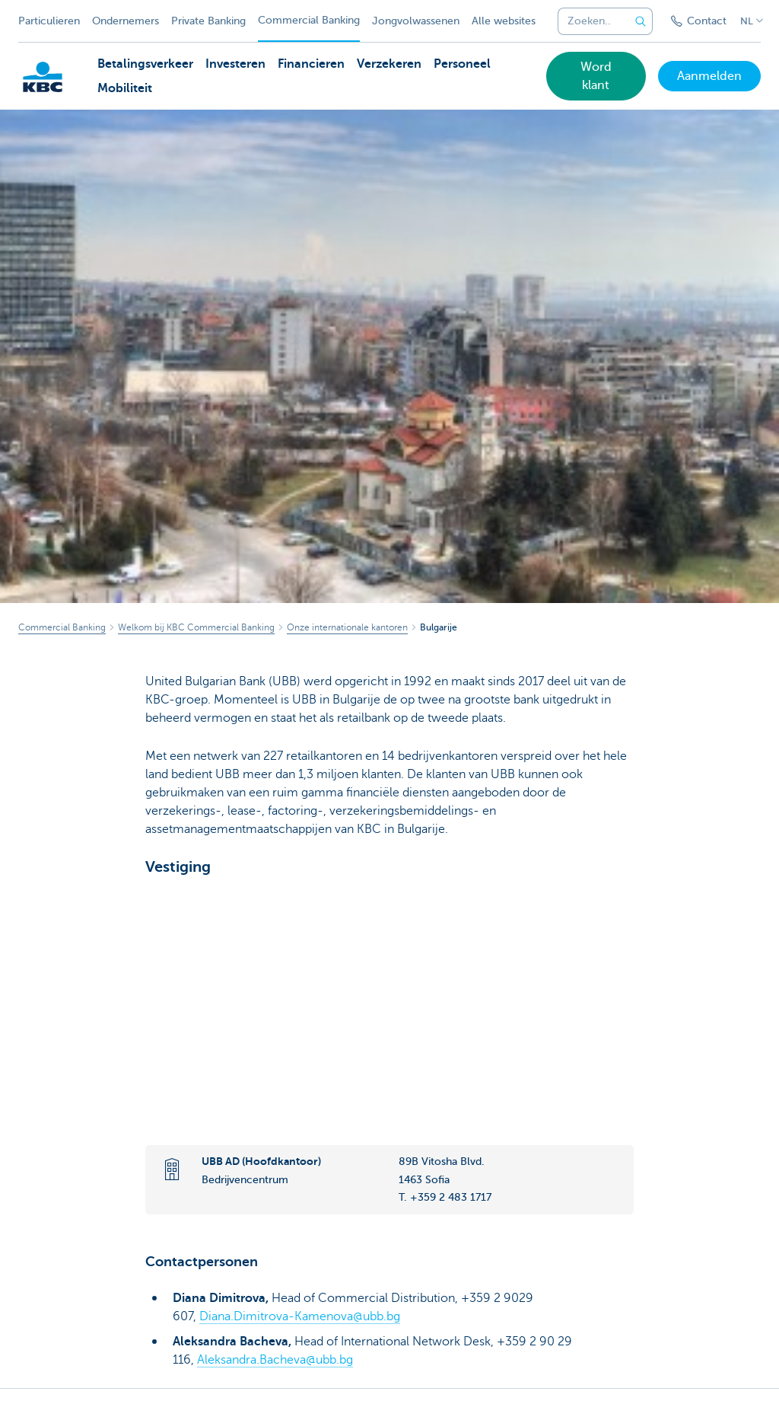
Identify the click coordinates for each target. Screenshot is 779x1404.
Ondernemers (125, 21)
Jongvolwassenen (415, 21)
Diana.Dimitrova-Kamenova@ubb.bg (299, 1316)
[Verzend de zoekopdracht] (640, 21)
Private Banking (208, 21)
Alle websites (504, 21)
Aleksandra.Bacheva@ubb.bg (275, 1359)
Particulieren (49, 21)
